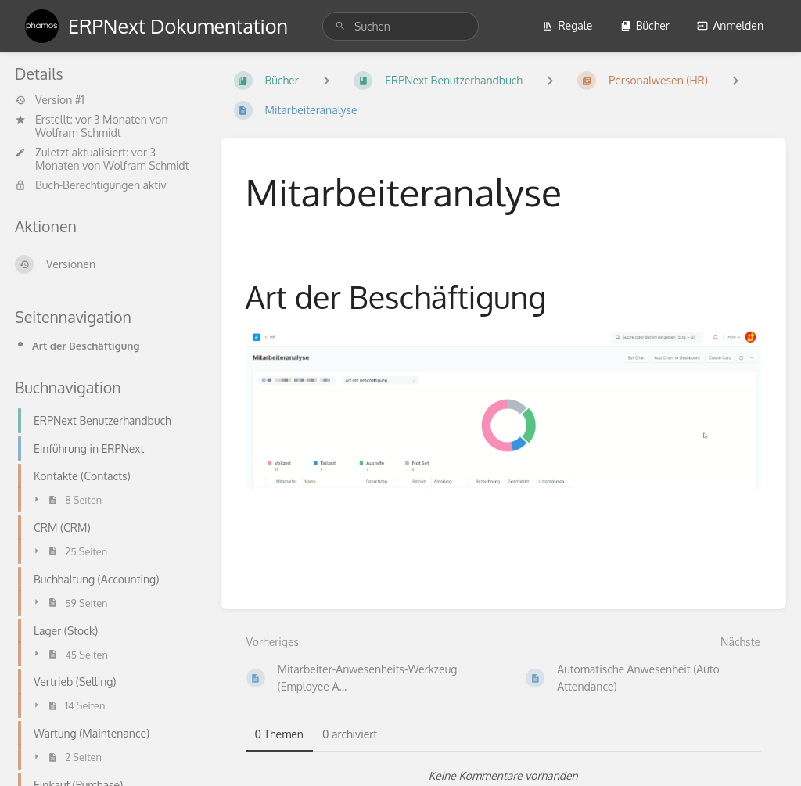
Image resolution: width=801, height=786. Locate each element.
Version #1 (49, 100)
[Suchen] (340, 26)
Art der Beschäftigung (86, 345)
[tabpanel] (504, 775)
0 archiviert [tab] (349, 734)
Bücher (645, 25)
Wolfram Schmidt (78, 132)
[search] (400, 26)
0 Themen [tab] (279, 734)
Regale (567, 25)
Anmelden (730, 25)
